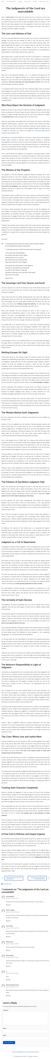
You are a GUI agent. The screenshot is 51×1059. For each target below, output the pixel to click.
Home (2, 1)
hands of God (43, 331)
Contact (37, 1052)
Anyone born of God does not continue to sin (38, 878)
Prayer (20, 1)
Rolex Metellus (10, 955)
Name (5, 1028)
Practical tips (43, 1)
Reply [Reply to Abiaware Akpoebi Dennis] (8, 995)
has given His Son (11, 19)
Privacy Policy (30, 1052)
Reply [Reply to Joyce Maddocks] (8, 905)
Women (35, 1)
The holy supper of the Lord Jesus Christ (13, 878)
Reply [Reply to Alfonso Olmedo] (8, 921)
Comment (6, 1010)
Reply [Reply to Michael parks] (8, 950)
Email (5, 1035)
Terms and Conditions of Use (19, 1052)
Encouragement (11, 1)
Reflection (27, 1)
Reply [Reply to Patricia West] (8, 936)
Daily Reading (7, 884)
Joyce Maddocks (10, 896)
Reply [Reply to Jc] (8, 980)
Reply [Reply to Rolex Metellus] (8, 966)
